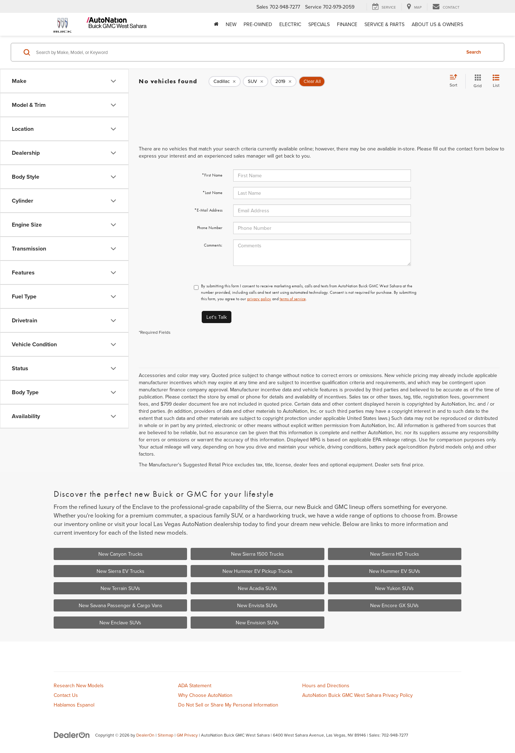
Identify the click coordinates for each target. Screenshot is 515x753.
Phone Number (209, 227)
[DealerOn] (72, 734)
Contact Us (66, 695)
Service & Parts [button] (384, 24)
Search (473, 52)
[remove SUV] (255, 81)
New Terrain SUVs (120, 588)
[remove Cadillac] (225, 81)
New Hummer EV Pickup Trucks (257, 571)
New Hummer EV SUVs (394, 571)
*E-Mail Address (208, 210)
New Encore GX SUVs (394, 605)
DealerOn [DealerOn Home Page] (145, 735)
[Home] (216, 24)
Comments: (213, 245)
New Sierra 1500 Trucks (257, 554)
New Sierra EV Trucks (120, 571)
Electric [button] (290, 24)
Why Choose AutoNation (205, 695)
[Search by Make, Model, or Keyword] (247, 52)
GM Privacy (187, 735)
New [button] (231, 24)
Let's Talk (216, 317)
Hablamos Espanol (74, 704)
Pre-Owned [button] (258, 24)
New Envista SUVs (257, 605)
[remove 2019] (283, 81)
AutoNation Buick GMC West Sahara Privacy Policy (357, 695)
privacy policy (259, 298)
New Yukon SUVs (394, 588)
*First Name (212, 175)
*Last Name (212, 192)
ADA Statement (194, 685)
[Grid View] (476, 81)
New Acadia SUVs (257, 588)
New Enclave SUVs (120, 622)
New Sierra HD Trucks (394, 554)
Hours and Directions (325, 685)
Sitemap (165, 735)
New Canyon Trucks (120, 554)
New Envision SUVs (257, 622)
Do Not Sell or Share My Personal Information (228, 704)
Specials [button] (319, 24)
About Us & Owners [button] (437, 24)
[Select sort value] (455, 81)
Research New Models (79, 685)
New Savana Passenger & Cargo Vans (120, 605)
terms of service (293, 298)
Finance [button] (347, 24)
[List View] (496, 81)
